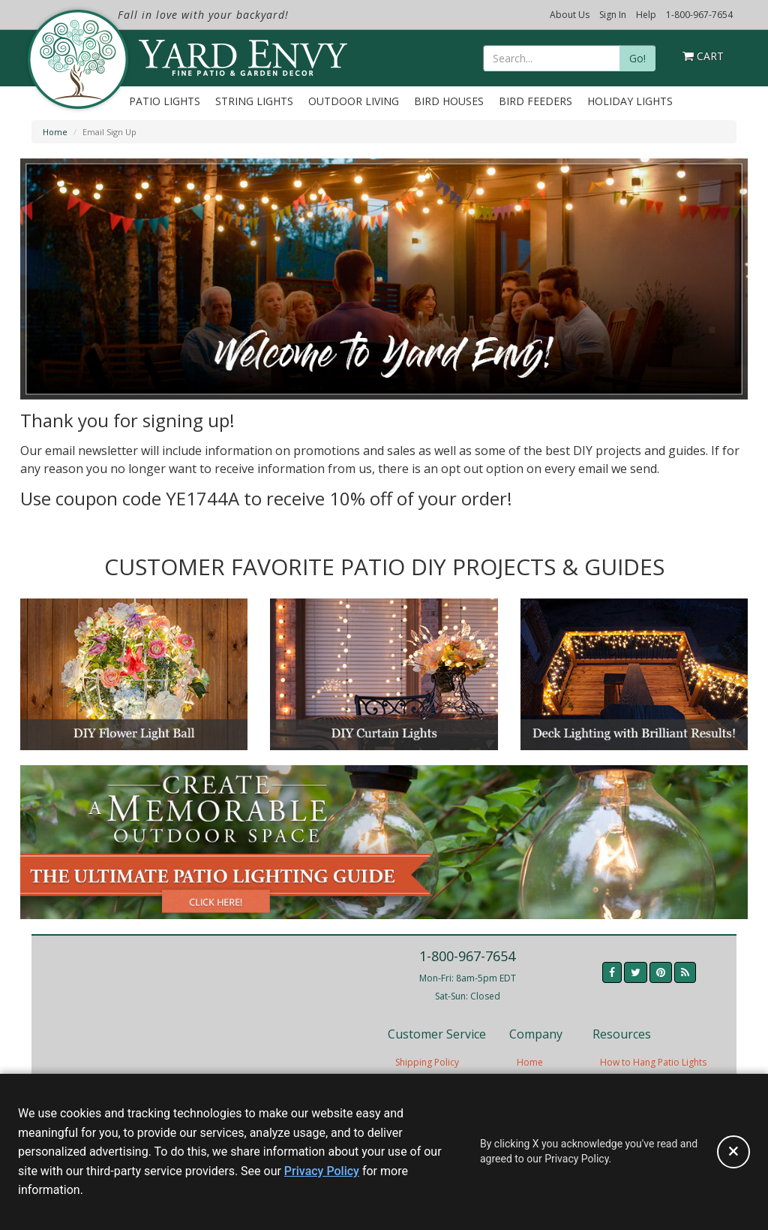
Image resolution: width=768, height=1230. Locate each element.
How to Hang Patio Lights (653, 1062)
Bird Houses (449, 101)
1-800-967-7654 (699, 14)
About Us (570, 14)
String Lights (254, 101)
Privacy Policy (321, 1171)
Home (55, 131)
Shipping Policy (427, 1062)
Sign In (612, 14)
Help (646, 14)
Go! (637, 58)
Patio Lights (164, 101)
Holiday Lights (630, 101)
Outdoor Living (353, 101)
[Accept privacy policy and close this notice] (733, 1151)
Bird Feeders (535, 101)
